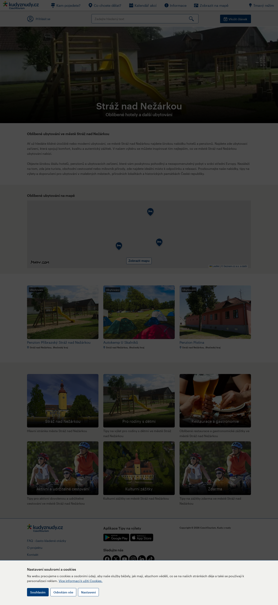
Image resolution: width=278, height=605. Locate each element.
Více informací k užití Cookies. (81, 581)
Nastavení (88, 592)
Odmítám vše (63, 592)
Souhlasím (38, 592)
